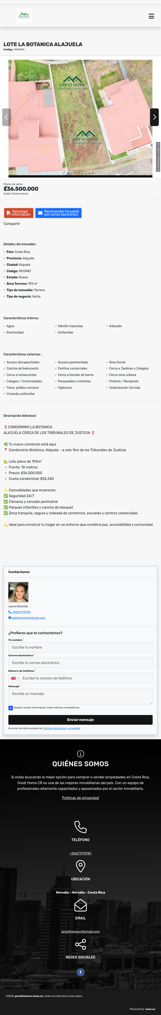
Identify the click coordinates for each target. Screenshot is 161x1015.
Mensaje (14, 686)
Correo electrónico (21, 655)
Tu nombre (16, 640)
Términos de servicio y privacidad (61, 728)
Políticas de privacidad (80, 798)
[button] (68, 173)
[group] (80, 117)
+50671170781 (21, 612)
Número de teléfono (22, 671)
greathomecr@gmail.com (28, 617)
